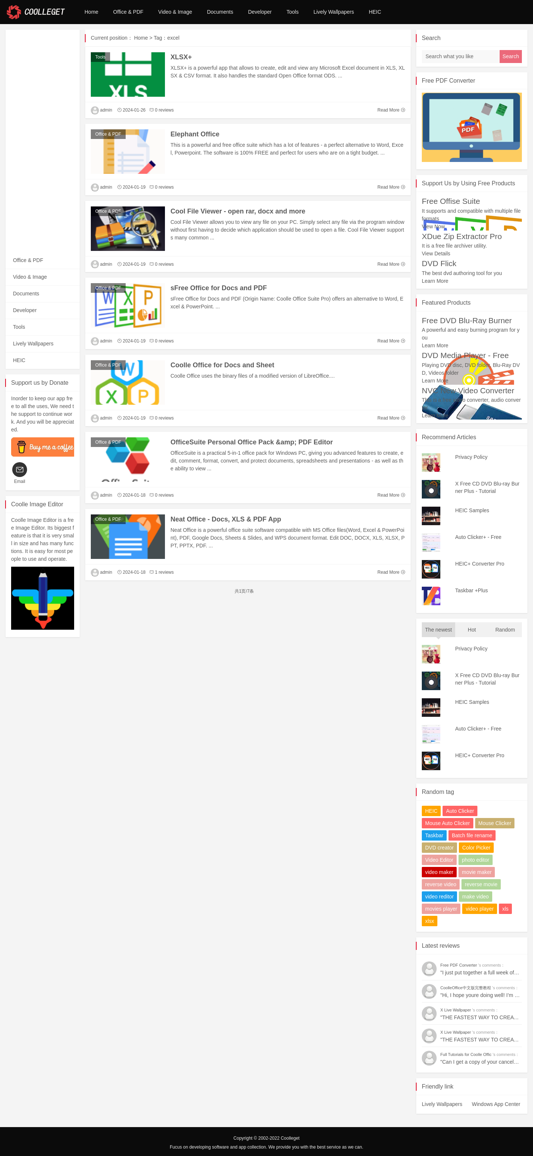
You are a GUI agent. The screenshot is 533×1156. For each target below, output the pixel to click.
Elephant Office (195, 134)
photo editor (475, 860)
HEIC (375, 12)
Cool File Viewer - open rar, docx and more (238, 211)
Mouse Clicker (495, 823)
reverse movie (481, 884)
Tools (293, 12)
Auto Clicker (460, 811)
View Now (433, 226)
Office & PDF (128, 12)
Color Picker (476, 848)
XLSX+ (181, 57)
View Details (436, 253)
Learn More (435, 281)
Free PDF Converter (448, 80)
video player (480, 909)
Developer (260, 12)
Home (91, 12)
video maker (439, 872)
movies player (441, 909)
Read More (391, 110)
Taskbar (434, 835)
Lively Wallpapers (334, 12)
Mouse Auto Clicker (447, 823)
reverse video (440, 884)
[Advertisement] (43, 141)
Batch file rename (472, 835)
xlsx (429, 921)
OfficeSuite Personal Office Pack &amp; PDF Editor (252, 442)
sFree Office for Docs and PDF (219, 288)
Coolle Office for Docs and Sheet (222, 365)
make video (475, 897)
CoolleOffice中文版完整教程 (466, 988)
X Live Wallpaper (456, 1010)
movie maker (476, 872)
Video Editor (439, 860)
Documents (220, 12)
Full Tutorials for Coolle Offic (466, 1054)
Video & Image (175, 12)
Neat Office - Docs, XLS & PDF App (226, 519)
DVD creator (439, 848)
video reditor (439, 897)
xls (505, 909)
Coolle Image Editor (37, 504)
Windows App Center (496, 1104)
